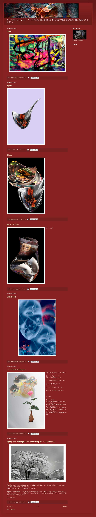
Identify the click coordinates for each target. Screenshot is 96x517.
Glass (9, 155)
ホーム (37, 506)
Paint (9, 32)
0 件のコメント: (22, 77)
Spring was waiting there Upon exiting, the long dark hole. (31, 442)
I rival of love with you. (16, 369)
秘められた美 (13, 224)
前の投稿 (65, 506)
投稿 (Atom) (12, 509)
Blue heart (11, 297)
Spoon (9, 85)
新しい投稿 (10, 506)
